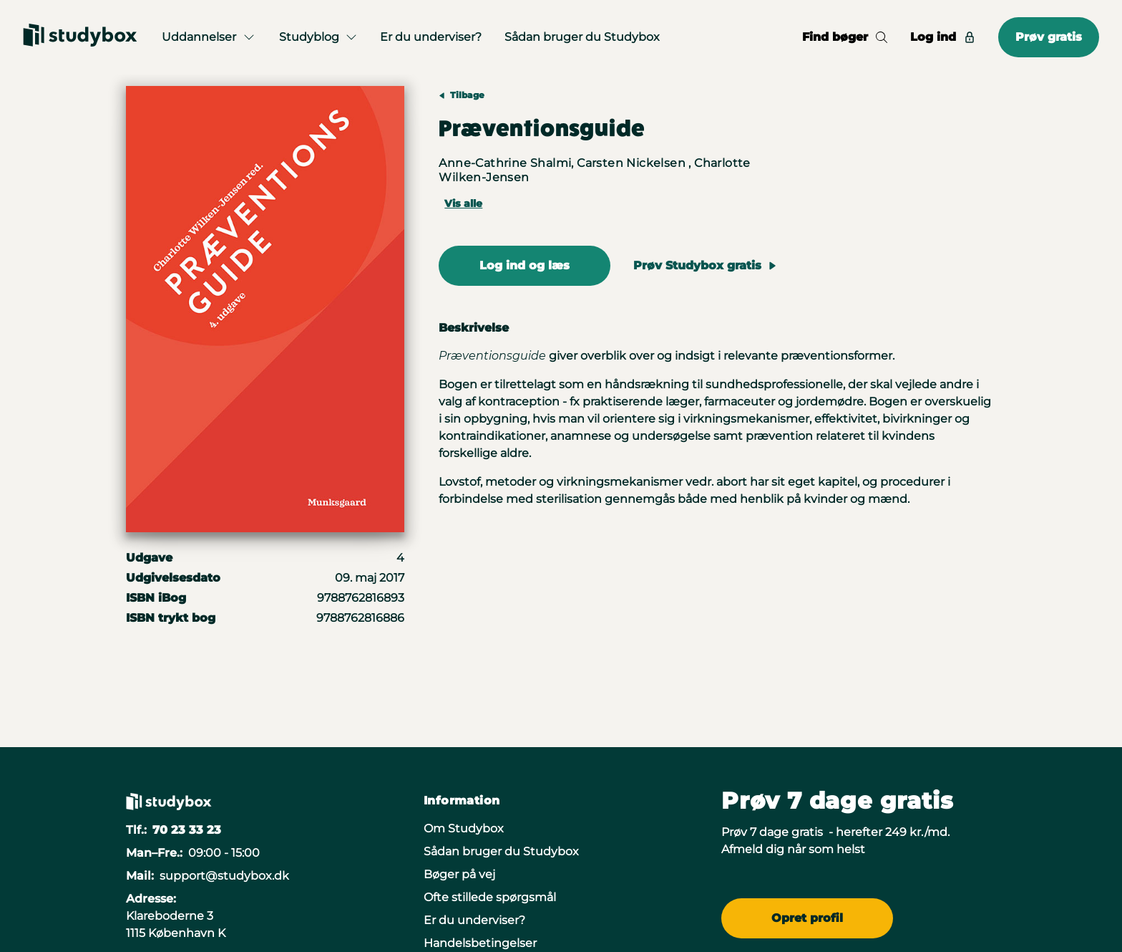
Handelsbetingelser (480, 943)
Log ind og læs (524, 265)
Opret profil (807, 918)
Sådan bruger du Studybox (582, 37)
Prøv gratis (1048, 37)
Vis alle (463, 203)
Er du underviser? (431, 37)
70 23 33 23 (186, 830)
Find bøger (844, 37)
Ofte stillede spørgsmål (490, 897)
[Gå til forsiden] (80, 37)
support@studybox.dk (224, 876)
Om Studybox (464, 828)
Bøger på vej (459, 874)
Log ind (942, 37)
